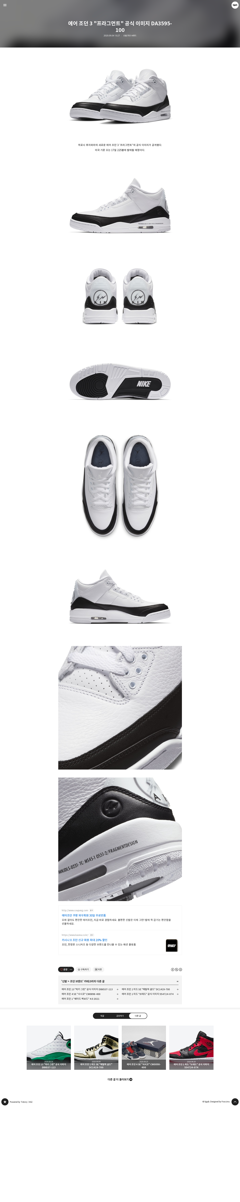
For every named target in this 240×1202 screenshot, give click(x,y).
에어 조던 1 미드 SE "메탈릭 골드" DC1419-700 (146, 989)
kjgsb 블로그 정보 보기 (235, 5)
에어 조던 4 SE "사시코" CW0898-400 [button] (144, 1048)
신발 (64, 981)
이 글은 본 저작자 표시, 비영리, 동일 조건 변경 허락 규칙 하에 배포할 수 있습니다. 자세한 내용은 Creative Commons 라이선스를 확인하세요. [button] (176, 969)
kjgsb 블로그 (5, 1102)
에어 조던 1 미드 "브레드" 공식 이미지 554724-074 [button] (191, 1048)
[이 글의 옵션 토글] (71, 969)
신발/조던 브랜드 (129, 35)
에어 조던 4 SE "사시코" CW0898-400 (81, 994)
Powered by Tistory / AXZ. (21, 1102)
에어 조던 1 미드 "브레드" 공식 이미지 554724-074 (148, 994)
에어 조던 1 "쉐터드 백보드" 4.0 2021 (80, 998)
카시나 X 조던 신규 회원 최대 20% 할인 (84, 940)
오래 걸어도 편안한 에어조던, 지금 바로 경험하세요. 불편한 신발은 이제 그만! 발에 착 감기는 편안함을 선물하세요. (116, 921)
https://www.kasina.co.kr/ (75, 935)
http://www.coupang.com (75, 910)
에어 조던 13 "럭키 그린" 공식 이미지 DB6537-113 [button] (49, 1048)
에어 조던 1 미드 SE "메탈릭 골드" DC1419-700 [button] (96, 1048)
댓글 (102, 1015)
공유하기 (120, 1015)
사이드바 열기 (5, 5)
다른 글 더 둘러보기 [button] (118, 1079)
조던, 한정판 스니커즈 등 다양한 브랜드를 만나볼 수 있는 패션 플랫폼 (99, 944)
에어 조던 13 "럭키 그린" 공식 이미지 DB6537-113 (87, 989)
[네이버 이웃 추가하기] (98, 969)
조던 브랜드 (76, 981)
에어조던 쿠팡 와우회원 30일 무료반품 (84, 915)
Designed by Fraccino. (220, 1101)
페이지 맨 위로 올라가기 (235, 1102)
